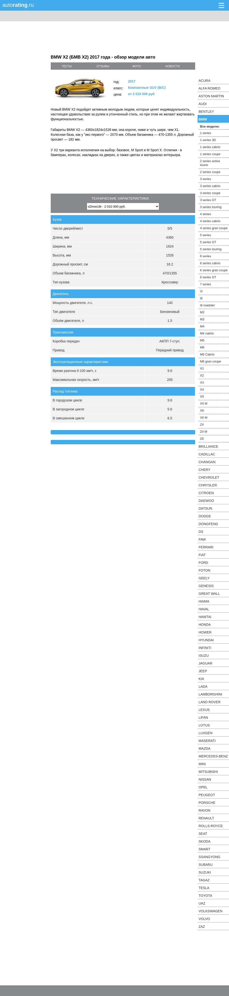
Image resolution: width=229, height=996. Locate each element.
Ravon (204, 810)
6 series (205, 256)
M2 (202, 312)
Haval (204, 609)
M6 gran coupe (210, 361)
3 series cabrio (210, 186)
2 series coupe (210, 172)
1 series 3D (208, 140)
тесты (67, 66)
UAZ (202, 903)
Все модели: (210, 126)
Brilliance (208, 446)
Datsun (205, 508)
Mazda (204, 748)
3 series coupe (210, 193)
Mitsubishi (208, 772)
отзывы (103, 66)
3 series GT (208, 200)
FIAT (202, 555)
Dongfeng (208, 524)
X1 (202, 368)
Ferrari (206, 547)
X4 (202, 389)
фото (136, 66)
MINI (202, 764)
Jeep (203, 671)
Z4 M (203, 431)
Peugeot (207, 795)
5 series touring (211, 249)
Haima (204, 601)
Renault (206, 818)
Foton (204, 570)
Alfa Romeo (209, 88)
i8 (201, 298)
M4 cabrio (207, 333)
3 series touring (211, 207)
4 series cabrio (210, 221)
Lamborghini (210, 694)
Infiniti (205, 648)
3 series (205, 179)
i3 (201, 291)
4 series (205, 214)
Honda (205, 624)
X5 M (203, 403)
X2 (202, 375)
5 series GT (208, 242)
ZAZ (202, 926)
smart (204, 849)
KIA (201, 679)
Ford (203, 563)
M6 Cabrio (207, 354)
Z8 (202, 438)
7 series (205, 284)
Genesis (206, 586)
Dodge (205, 516)
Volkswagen (210, 911)
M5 (202, 340)
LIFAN (203, 717)
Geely (204, 578)
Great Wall (209, 594)
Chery (204, 470)
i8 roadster (207, 305)
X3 (202, 382)
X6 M (203, 417)
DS (201, 532)
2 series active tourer (210, 163)
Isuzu (204, 655)
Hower (205, 632)
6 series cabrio (210, 263)
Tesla (204, 888)
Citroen (206, 493)
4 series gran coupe (214, 228)
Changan (207, 462)
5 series (205, 235)
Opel (203, 787)
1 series (205, 133)
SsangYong (209, 857)
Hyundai (206, 640)
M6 (202, 347)
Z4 (202, 424)
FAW (202, 539)
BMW (203, 119)
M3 (202, 319)
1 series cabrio (210, 147)
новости (172, 66)
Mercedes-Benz (213, 756)
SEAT (203, 834)
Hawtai (205, 617)
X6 (202, 410)
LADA (203, 686)
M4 (202, 326)
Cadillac (207, 454)
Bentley (206, 111)
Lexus (204, 710)
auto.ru (18, 5)
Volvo (204, 919)
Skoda (204, 841)
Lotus (204, 725)
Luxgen (206, 733)
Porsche (207, 803)
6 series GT (208, 277)
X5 (202, 396)
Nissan (205, 779)
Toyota (205, 896)
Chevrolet (209, 477)
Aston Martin (211, 96)
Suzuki (205, 872)
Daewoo (206, 501)
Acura (204, 81)
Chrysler (208, 485)
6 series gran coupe (214, 270)
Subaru (206, 865)
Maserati (207, 741)
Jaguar (205, 663)
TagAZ (204, 880)
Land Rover (210, 702)
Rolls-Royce (211, 826)
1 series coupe (210, 154)
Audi (203, 104)
